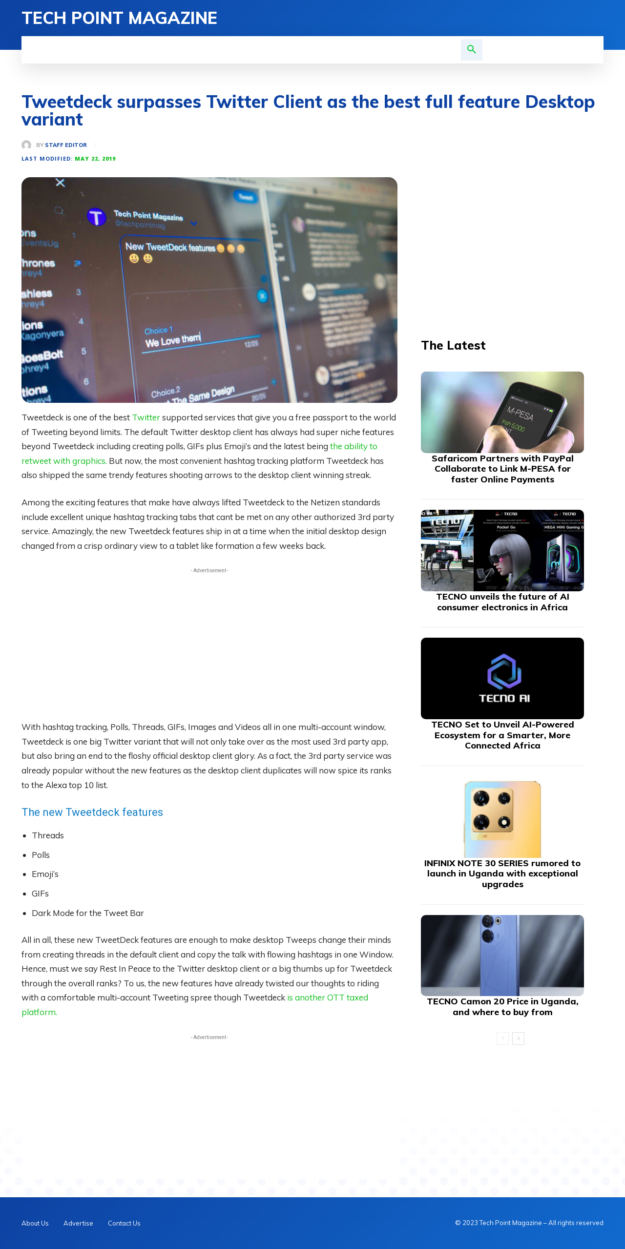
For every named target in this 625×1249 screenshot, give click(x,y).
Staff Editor (66, 145)
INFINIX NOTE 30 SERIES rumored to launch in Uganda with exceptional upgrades (502, 873)
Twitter (147, 417)
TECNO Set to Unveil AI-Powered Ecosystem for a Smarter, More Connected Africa (502, 735)
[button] (471, 50)
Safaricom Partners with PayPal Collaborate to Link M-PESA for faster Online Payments (503, 469)
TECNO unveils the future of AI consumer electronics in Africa (502, 602)
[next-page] (518, 1038)
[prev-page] (503, 1038)
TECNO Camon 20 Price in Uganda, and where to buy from (503, 1007)
